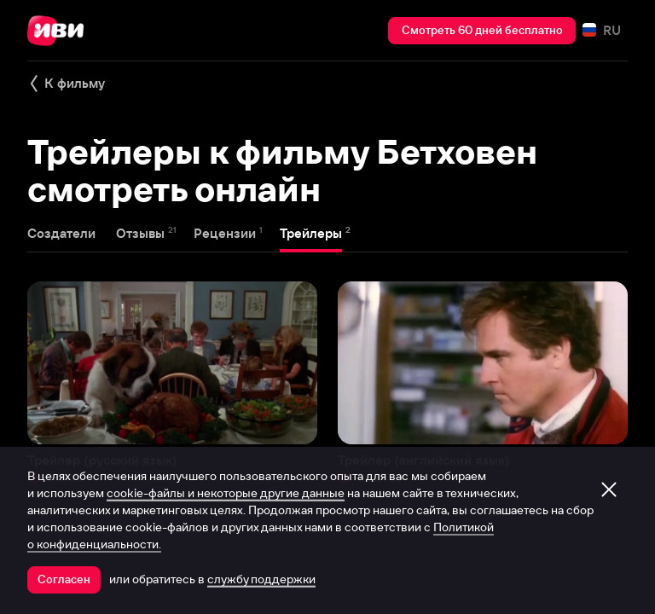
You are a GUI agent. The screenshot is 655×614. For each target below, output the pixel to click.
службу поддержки (261, 579)
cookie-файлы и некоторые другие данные (226, 493)
